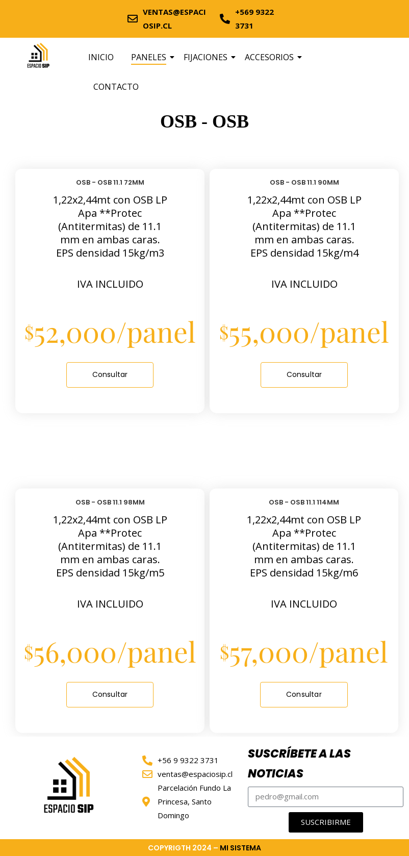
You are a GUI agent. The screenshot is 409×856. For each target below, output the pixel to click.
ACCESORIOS (271, 57)
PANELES (150, 57)
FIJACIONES (207, 57)
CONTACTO (116, 86)
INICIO (101, 57)
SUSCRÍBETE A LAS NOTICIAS (299, 764)
